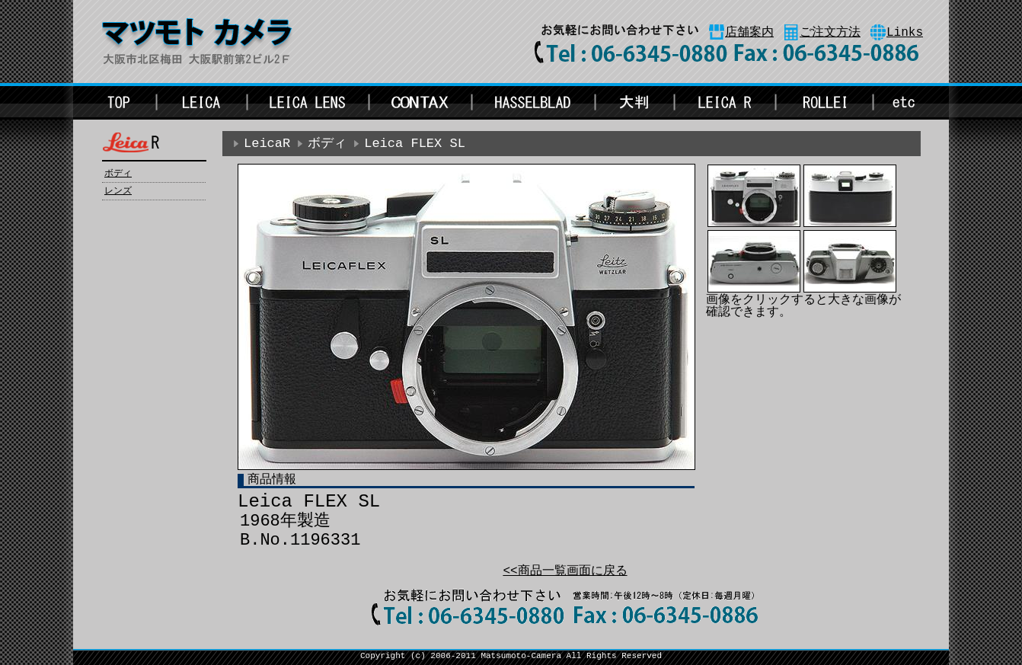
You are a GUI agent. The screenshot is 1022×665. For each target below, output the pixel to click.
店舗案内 (749, 32)
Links (904, 32)
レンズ (118, 191)
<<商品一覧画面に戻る (565, 571)
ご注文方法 (830, 32)
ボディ (118, 173)
